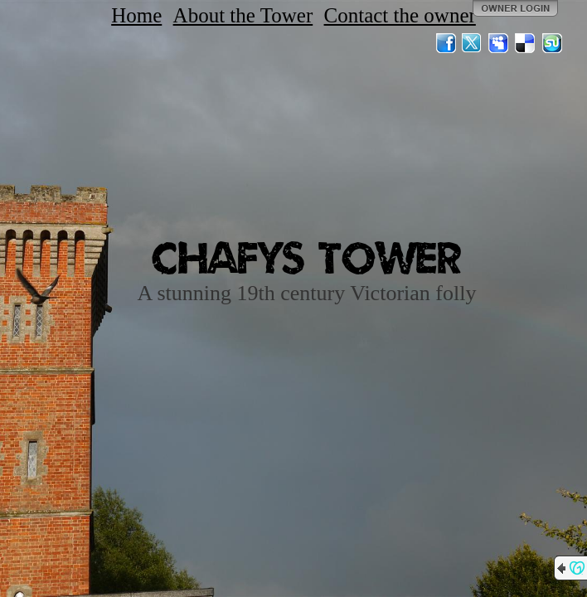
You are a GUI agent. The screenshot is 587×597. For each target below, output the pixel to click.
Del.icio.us (525, 43)
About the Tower (243, 15)
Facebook (446, 43)
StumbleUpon (552, 43)
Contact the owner (400, 15)
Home (136, 15)
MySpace (499, 43)
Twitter (472, 43)
